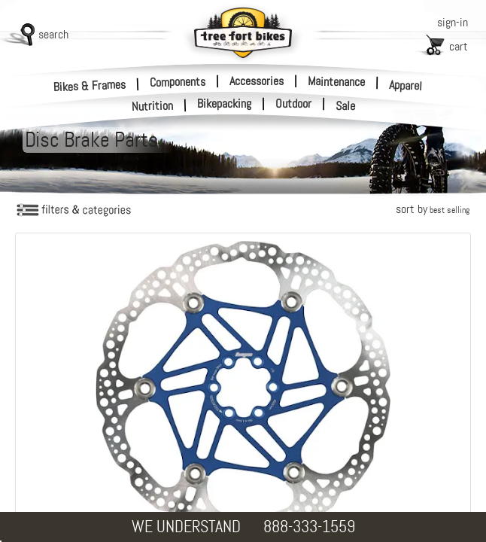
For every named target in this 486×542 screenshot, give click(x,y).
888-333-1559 (309, 526)
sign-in (452, 22)
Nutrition (153, 105)
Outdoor (293, 104)
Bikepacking (224, 104)
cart (458, 46)
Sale (346, 106)
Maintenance (336, 81)
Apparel (406, 85)
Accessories (256, 81)
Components (177, 81)
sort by (432, 209)
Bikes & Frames (89, 85)
